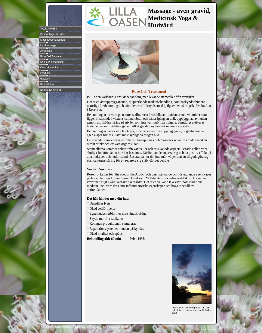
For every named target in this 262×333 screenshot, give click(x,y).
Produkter (46, 73)
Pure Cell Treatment (51, 56)
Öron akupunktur (49, 67)
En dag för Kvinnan (51, 89)
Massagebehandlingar (53, 39)
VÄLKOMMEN (48, 28)
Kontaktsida (47, 84)
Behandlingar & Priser (52, 34)
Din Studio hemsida (206, 329)
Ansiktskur (46, 50)
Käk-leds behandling (52, 61)
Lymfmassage (48, 45)
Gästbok (45, 78)
